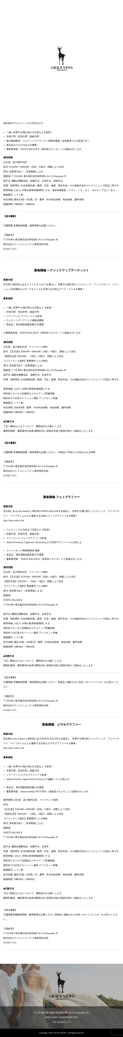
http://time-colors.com (13, 748)
